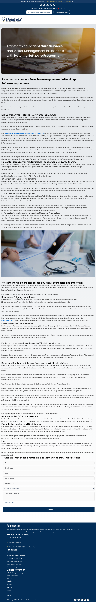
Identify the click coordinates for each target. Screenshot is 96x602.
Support (9, 593)
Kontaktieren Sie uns (50, 8)
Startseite (34, 8)
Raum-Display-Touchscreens (15, 558)
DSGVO (9, 596)
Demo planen (9, 502)
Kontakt (9, 590)
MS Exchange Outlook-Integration (16, 555)
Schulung (9, 578)
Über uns (40, 8)
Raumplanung (11, 553)
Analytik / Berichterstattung (14, 564)
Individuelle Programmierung (15, 573)
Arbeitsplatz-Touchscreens (14, 561)
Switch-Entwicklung (12, 576)
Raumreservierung (12, 567)
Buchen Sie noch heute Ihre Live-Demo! (59, 1)
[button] (61, 8)
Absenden (49, 510)
